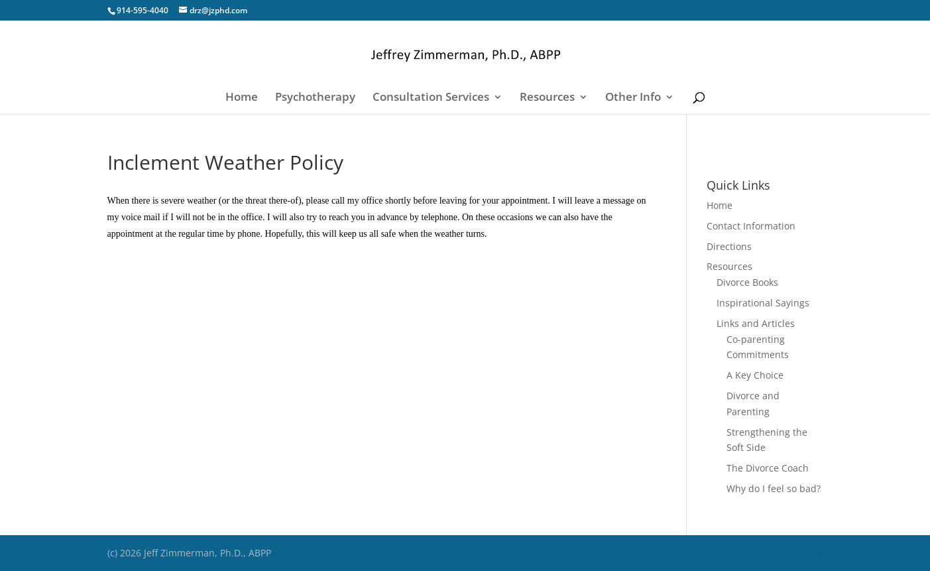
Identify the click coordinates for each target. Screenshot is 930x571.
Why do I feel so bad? (774, 488)
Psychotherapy (315, 98)
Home (241, 98)
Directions (729, 246)
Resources (547, 98)
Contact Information (751, 226)
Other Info (633, 98)
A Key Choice (755, 375)
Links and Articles (756, 323)
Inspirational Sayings (763, 302)
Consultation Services (431, 98)
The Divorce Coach (768, 468)
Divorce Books (747, 282)
